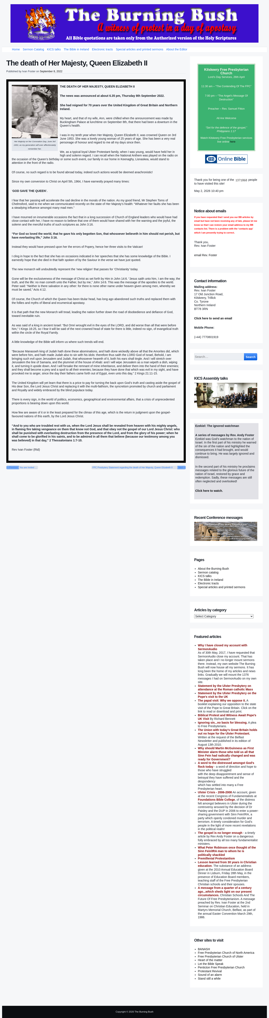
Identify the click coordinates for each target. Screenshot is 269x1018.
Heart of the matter (210, 960)
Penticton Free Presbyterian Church (221, 967)
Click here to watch (208, 490)
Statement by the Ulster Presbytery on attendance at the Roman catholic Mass (225, 687)
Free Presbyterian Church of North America (226, 952)
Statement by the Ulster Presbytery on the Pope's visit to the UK (227, 695)
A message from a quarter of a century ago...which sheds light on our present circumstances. (225, 891)
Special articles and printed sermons (139, 49)
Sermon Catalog (33, 49)
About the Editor (176, 49)
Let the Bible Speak (210, 964)
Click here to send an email (213, 318)
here (232, 141)
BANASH (204, 949)
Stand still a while (209, 978)
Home (16, 49)
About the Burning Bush (213, 568)
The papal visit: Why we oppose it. (222, 700)
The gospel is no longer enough (220, 832)
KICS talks (54, 49)
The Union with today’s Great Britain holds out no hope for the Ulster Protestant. (227, 731)
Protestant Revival (210, 971)
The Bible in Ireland (76, 49)
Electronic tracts (102, 49)
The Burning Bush (143, 1011)
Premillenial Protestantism (216, 858)
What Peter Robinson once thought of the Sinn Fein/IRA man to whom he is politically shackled (227, 851)
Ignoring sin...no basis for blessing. (223, 722)
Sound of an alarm (210, 974)
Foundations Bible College (216, 799)
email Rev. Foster (205, 255)
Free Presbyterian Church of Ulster (220, 956)
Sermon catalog (208, 572)
